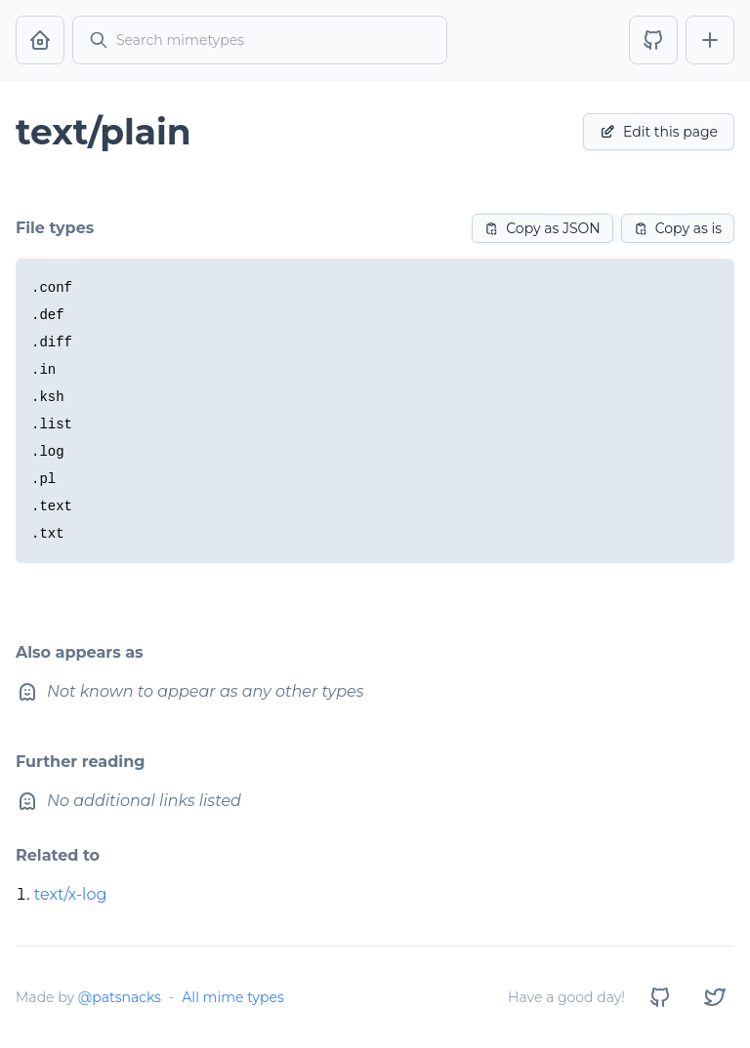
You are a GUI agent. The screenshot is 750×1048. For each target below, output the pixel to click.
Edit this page (659, 132)
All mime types (232, 997)
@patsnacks (119, 997)
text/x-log (70, 894)
